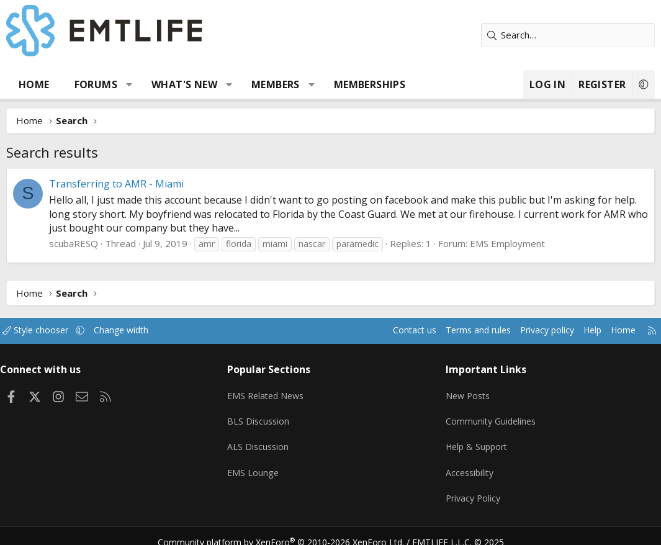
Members (275, 84)
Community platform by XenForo (288, 530)
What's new (184, 84)
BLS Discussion (263, 416)
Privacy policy (531, 331)
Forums (95, 84)
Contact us (390, 331)
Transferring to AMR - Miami (116, 184)
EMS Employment (507, 243)
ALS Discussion (262, 441)
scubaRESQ (73, 243)
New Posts (466, 392)
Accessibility (468, 465)
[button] (129, 84)
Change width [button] (137, 331)
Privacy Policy (472, 489)
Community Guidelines (490, 416)
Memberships (369, 84)
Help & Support (476, 441)
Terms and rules (457, 331)
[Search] (568, 35)
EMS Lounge (257, 465)
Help (579, 331)
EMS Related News (272, 392)
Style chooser (48, 331)
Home (34, 84)
